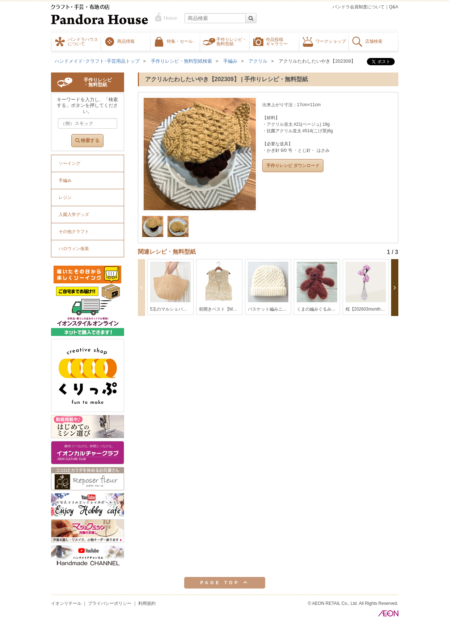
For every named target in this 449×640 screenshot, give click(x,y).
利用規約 (147, 603)
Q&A (393, 6)
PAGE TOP (224, 582)
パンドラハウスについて (83, 41)
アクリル (258, 61)
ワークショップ (330, 41)
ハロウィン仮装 (74, 248)
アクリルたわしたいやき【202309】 (317, 61)
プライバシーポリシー (109, 603)
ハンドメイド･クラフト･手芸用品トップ (97, 61)
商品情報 (126, 41)
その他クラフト (74, 231)
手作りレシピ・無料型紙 (231, 41)
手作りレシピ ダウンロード (292, 165)
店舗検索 (373, 41)
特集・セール (180, 41)
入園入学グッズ (74, 214)
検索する (87, 140)
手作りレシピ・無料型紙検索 (181, 61)
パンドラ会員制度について (358, 6)
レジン (65, 197)
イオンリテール (66, 603)
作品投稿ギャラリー (277, 41)
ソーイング (69, 163)
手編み (230, 61)
